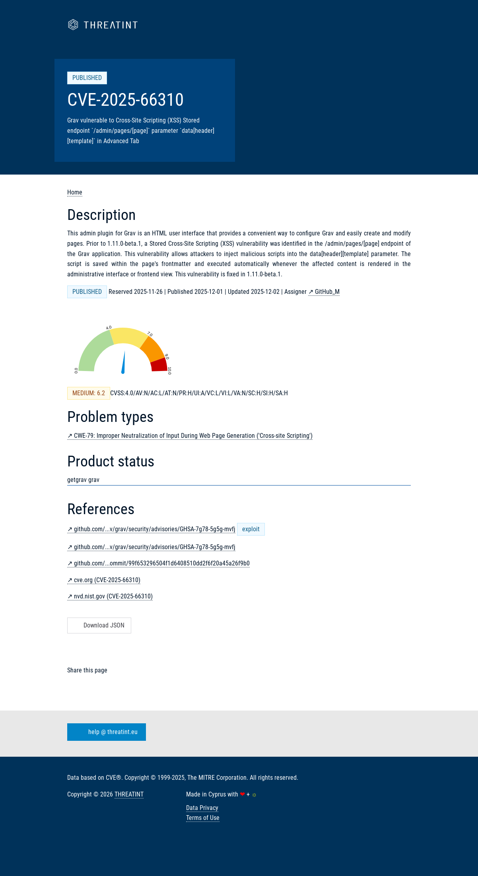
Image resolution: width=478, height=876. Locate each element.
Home (74, 192)
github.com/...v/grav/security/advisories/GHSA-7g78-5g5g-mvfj (154, 529)
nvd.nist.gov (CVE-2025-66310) (113, 596)
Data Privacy (202, 808)
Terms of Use (203, 818)
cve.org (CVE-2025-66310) (107, 580)
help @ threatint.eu (105, 732)
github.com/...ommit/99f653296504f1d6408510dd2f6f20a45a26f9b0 (162, 563)
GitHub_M (327, 291)
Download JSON (98, 625)
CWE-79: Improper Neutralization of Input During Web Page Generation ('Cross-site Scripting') (193, 435)
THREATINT (129, 794)
